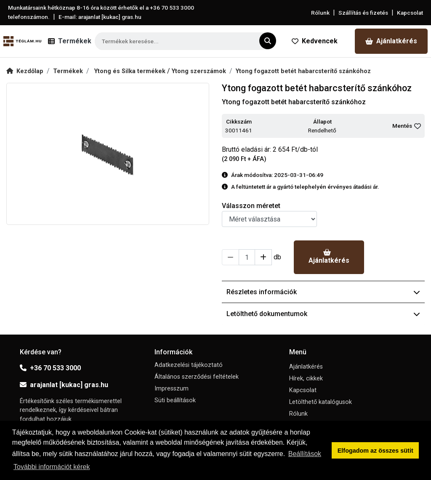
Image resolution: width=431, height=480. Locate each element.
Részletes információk (323, 292)
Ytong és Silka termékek (130, 71)
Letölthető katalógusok (320, 402)
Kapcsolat (410, 12)
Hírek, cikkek (306, 378)
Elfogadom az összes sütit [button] (375, 450)
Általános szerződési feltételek (196, 376)
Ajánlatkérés (391, 41)
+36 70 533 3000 (50, 368)
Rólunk (320, 12)
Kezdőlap (24, 71)
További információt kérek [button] (51, 466)
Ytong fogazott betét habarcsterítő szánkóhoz (303, 71)
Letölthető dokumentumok (323, 314)
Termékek (68, 71)
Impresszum (171, 388)
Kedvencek (315, 41)
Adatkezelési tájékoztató (188, 365)
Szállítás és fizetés (363, 12)
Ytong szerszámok (199, 71)
